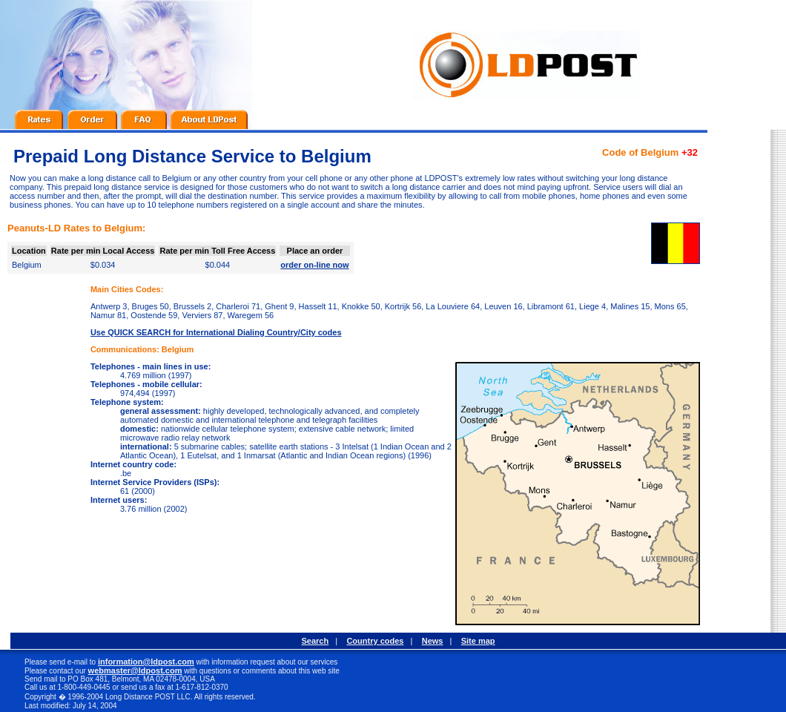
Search (314, 640)
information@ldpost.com (146, 661)
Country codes (374, 640)
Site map (478, 640)
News (432, 640)
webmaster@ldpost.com (135, 670)
